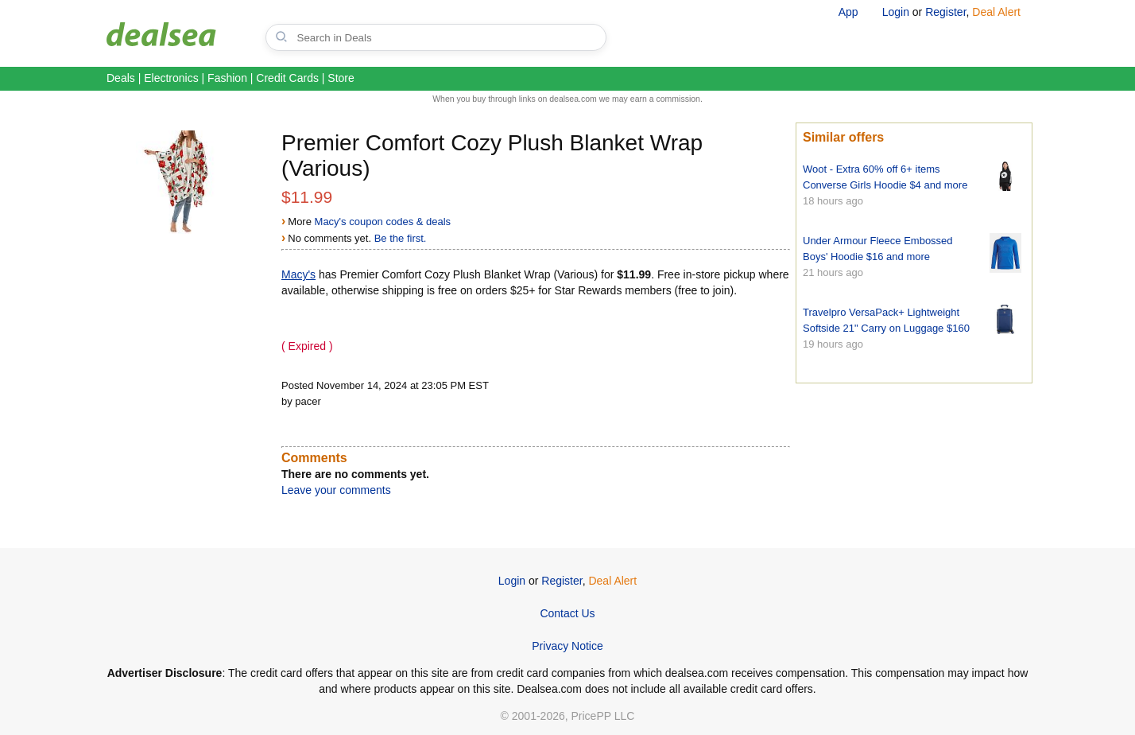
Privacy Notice (567, 646)
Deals (121, 78)
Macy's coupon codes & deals (383, 222)
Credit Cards (287, 78)
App (848, 12)
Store (340, 78)
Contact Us (567, 613)
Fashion (227, 78)
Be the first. (400, 238)
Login (895, 12)
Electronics (171, 78)
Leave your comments (336, 490)
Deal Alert (996, 12)
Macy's (298, 274)
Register (945, 12)
